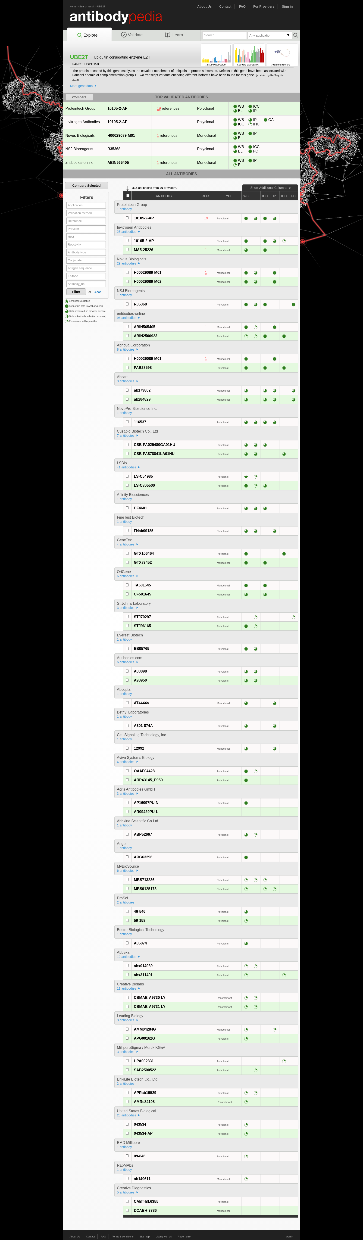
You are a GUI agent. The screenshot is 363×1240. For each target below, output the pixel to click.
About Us (204, 6)
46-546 (139, 911)
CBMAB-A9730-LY (149, 998)
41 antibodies (126, 467)
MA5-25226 (143, 250)
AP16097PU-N (146, 803)
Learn (174, 34)
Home (73, 6)
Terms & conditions (123, 1236)
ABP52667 (143, 834)
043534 (140, 1124)
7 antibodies (126, 435)
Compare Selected (86, 185)
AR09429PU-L (146, 812)
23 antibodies (126, 232)
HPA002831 (144, 1061)
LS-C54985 (143, 476)
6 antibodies (126, 576)
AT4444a (141, 703)
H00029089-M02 (147, 282)
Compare (79, 97)
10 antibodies (126, 957)
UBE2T (101, 6)
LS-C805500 (144, 485)
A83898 (140, 671)
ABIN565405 (118, 163)
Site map (145, 1236)
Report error (184, 1236)
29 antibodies (126, 263)
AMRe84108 (144, 1102)
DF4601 (140, 508)
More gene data (81, 86)
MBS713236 (144, 880)
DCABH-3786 (145, 1210)
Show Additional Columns (268, 188)
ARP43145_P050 (148, 780)
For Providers (263, 6)
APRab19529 (145, 1093)
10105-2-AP (117, 108)
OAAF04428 (144, 771)
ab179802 (142, 390)
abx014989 (143, 966)
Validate (132, 34)
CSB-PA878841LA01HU (154, 454)
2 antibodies (126, 902)
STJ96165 (142, 626)
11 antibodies (126, 988)
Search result (86, 6)
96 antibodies (126, 318)
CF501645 (142, 594)
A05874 (140, 943)
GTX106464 (144, 553)
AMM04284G (145, 1029)
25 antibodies (126, 1115)
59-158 (139, 920)
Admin (289, 1236)
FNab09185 (143, 531)
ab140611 (142, 1179)
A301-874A (143, 726)
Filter (76, 292)
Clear (97, 292)
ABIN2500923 (145, 336)
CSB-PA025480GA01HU (154, 445)
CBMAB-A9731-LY (149, 1007)
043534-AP (143, 1133)
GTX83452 (143, 562)
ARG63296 (143, 857)
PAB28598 (143, 368)
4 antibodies (126, 544)
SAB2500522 (145, 1070)
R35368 (113, 149)
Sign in (287, 6)
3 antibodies (126, 381)
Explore (87, 35)
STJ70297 (142, 617)
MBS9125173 (145, 889)
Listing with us (164, 1236)
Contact (225, 6)
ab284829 (142, 399)
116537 (140, 422)
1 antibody (124, 209)
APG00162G (144, 1038)
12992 (139, 748)
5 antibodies (126, 1192)
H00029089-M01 (121, 135)
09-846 (139, 1156)
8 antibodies (126, 349)
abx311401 (143, 975)
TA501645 (142, 585)
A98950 (140, 680)
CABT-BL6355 (146, 1201)
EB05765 (141, 649)
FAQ (242, 6)
